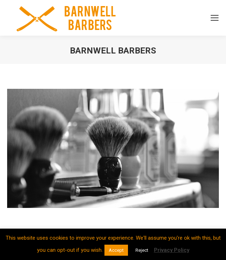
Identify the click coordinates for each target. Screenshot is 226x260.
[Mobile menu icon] (214, 18)
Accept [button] (116, 250)
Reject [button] (141, 250)
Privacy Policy (171, 250)
